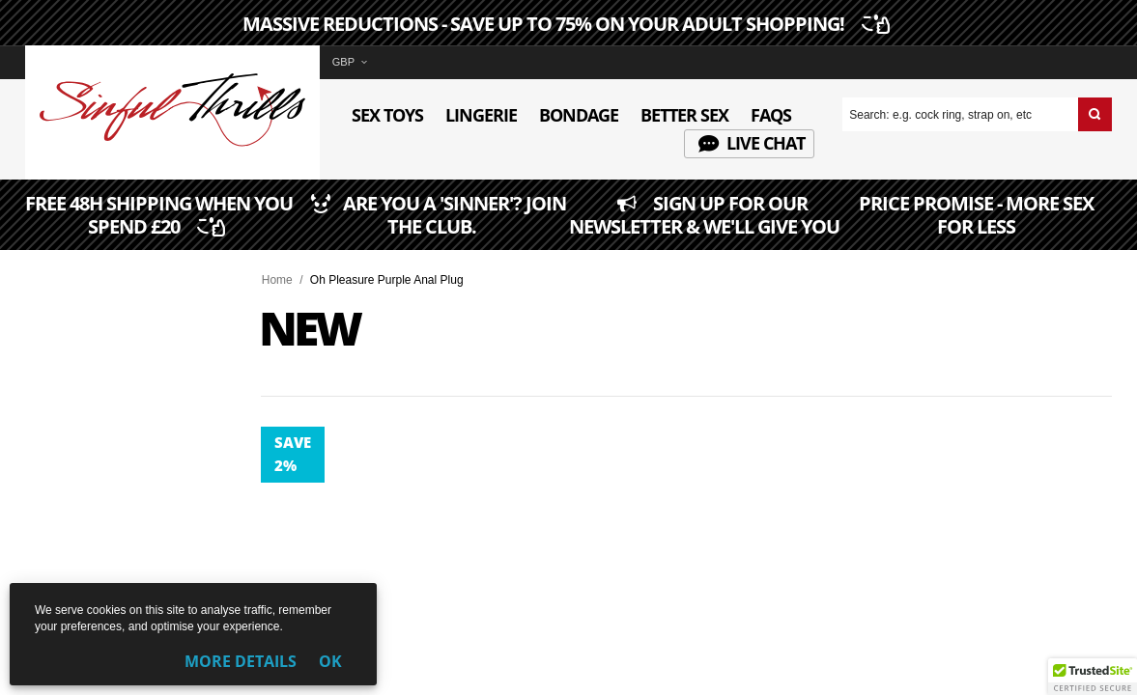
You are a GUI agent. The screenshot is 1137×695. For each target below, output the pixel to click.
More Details (241, 661)
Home (277, 280)
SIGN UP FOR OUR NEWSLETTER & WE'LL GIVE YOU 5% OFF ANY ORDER (704, 227)
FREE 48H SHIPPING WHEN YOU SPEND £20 (159, 228)
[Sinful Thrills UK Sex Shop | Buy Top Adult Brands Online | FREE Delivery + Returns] (172, 143)
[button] (1092, 676)
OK (330, 661)
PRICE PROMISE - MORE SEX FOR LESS (976, 228)
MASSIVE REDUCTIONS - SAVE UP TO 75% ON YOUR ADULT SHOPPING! (563, 24)
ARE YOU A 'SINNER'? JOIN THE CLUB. (432, 228)
